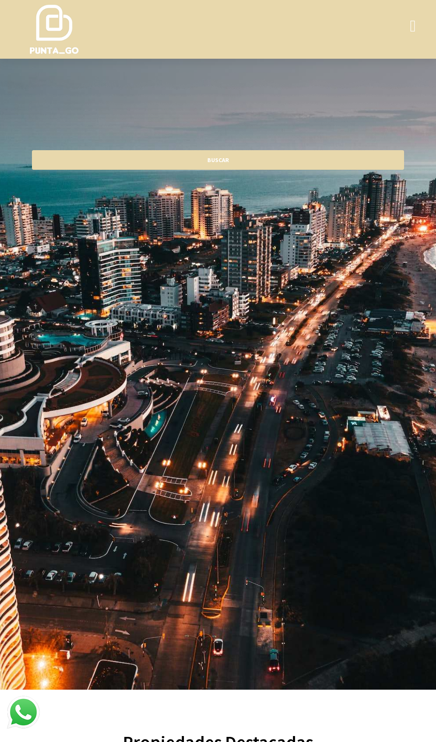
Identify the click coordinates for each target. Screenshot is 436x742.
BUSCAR (218, 160)
